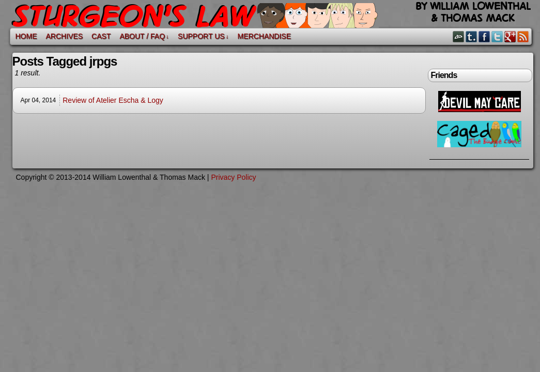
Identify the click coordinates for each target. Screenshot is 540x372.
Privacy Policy (233, 177)
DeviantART (458, 36)
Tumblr (471, 36)
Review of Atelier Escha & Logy (113, 100)
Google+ (510, 36)
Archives (64, 36)
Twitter (497, 36)
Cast (101, 36)
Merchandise (264, 36)
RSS (523, 36)
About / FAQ (143, 36)
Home (26, 36)
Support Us (203, 36)
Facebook (484, 36)
